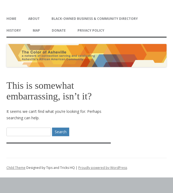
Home (11, 18)
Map (36, 30)
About (34, 18)
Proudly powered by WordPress (102, 167)
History (13, 30)
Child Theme (15, 167)
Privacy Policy (91, 30)
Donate (59, 30)
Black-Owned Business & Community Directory (94, 18)
